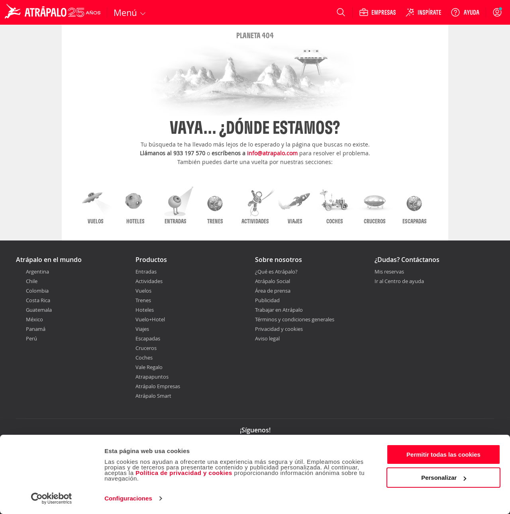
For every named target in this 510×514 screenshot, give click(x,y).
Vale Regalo (149, 367)
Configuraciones (128, 498)
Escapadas (147, 338)
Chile (31, 281)
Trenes (143, 300)
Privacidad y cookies (279, 328)
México (34, 319)
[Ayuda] (465, 12)
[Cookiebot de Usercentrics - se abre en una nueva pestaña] (51, 498)
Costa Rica (38, 300)
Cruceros (146, 348)
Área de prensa (272, 290)
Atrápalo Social (272, 281)
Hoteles (144, 309)
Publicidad (267, 300)
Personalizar (443, 477)
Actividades (149, 281)
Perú (31, 338)
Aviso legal (267, 338)
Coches (144, 357)
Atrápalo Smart (153, 395)
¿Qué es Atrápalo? (276, 271)
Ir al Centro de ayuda (399, 281)
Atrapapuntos (152, 376)
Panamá (35, 328)
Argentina (37, 271)
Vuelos (143, 290)
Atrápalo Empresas (157, 386)
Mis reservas (389, 272)
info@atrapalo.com (272, 153)
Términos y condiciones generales (294, 319)
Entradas (146, 271)
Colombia (37, 290)
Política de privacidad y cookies (183, 472)
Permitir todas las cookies (443, 454)
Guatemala (39, 309)
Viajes (142, 328)
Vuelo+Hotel (150, 319)
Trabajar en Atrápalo (279, 309)
